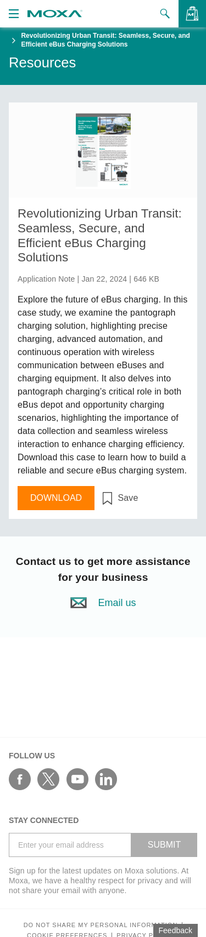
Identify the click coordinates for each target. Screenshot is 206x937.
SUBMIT (164, 844)
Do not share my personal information (101, 925)
